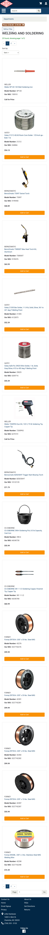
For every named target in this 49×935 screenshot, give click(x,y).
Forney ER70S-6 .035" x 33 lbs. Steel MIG (19, 695)
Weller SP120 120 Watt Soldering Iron (18, 87)
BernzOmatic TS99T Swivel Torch (16, 194)
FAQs (26, 903)
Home (3, 903)
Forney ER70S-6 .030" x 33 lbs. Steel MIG (19, 640)
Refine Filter (8, 29)
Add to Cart (24, 157)
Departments (9, 19)
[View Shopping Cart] (40, 4)
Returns (27, 910)
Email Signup (6, 906)
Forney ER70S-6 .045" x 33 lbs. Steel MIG (19, 751)
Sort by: (5, 48)
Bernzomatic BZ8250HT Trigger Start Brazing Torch (23, 475)
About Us (27, 899)
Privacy (4, 910)
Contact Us (5, 899)
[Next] (15, 43)
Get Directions (29, 906)
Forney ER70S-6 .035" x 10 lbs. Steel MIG (19, 799)
